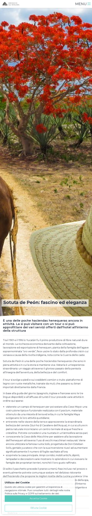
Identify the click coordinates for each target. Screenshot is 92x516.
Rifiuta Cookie (38, 508)
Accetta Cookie (38, 498)
